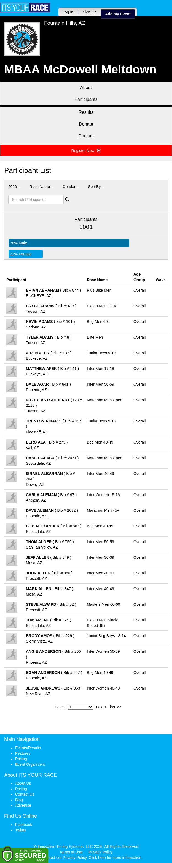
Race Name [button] (41, 186)
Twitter (20, 830)
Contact (85, 136)
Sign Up (89, 12)
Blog (19, 800)
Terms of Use (71, 852)
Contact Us (24, 794)
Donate (86, 124)
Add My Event (118, 14)
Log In (68, 12)
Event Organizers (30, 764)
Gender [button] (71, 186)
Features (22, 753)
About (86, 87)
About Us (23, 783)
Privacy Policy (100, 852)
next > (101, 707)
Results (86, 112)
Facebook (23, 824)
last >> (116, 707)
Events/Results (28, 748)
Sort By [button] (96, 186)
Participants (86, 99)
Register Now (86, 150)
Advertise (23, 805)
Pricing (21, 759)
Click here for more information (115, 857)
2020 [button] (14, 186)
